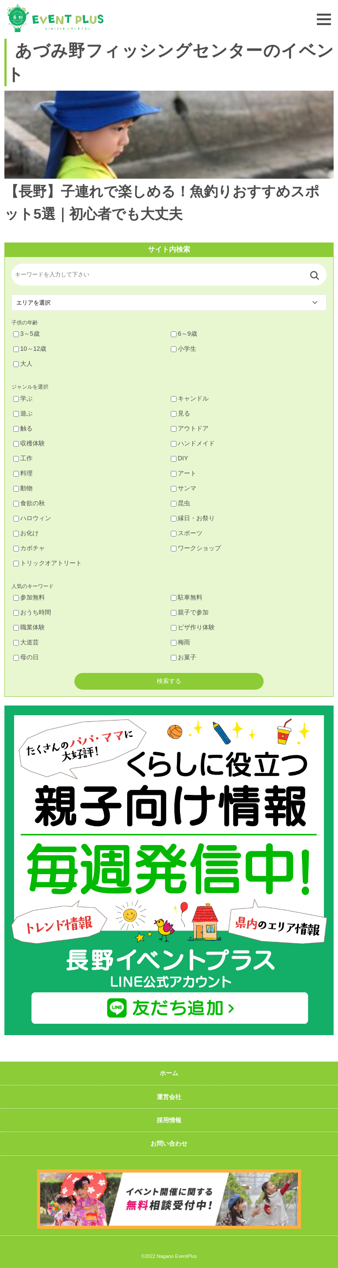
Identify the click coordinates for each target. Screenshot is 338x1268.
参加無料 (29, 597)
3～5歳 (26, 333)
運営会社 (169, 1096)
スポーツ (186, 533)
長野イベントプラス (55, 18)
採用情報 (169, 1120)
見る (180, 413)
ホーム (169, 1073)
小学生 (183, 348)
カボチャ (29, 547)
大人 (23, 363)
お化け (26, 533)
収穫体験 (29, 443)
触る (23, 428)
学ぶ (23, 398)
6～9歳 (184, 333)
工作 (23, 458)
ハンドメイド (193, 443)
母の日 (26, 657)
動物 (23, 488)
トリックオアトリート (47, 562)
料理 (23, 473)
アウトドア (190, 428)
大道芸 (26, 642)
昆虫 (180, 503)
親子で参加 (190, 612)
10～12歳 (29, 348)
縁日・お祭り (193, 518)
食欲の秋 (29, 503)
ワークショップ (196, 547)
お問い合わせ (169, 1143)
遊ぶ (23, 413)
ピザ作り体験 (193, 627)
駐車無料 (186, 597)
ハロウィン (32, 518)
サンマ (183, 488)
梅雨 (180, 642)
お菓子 (183, 657)
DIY (179, 458)
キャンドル (190, 398)
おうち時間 (32, 612)
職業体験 (29, 627)
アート (183, 473)
